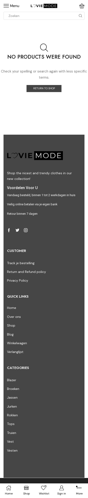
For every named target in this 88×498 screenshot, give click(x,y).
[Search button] (80, 16)
